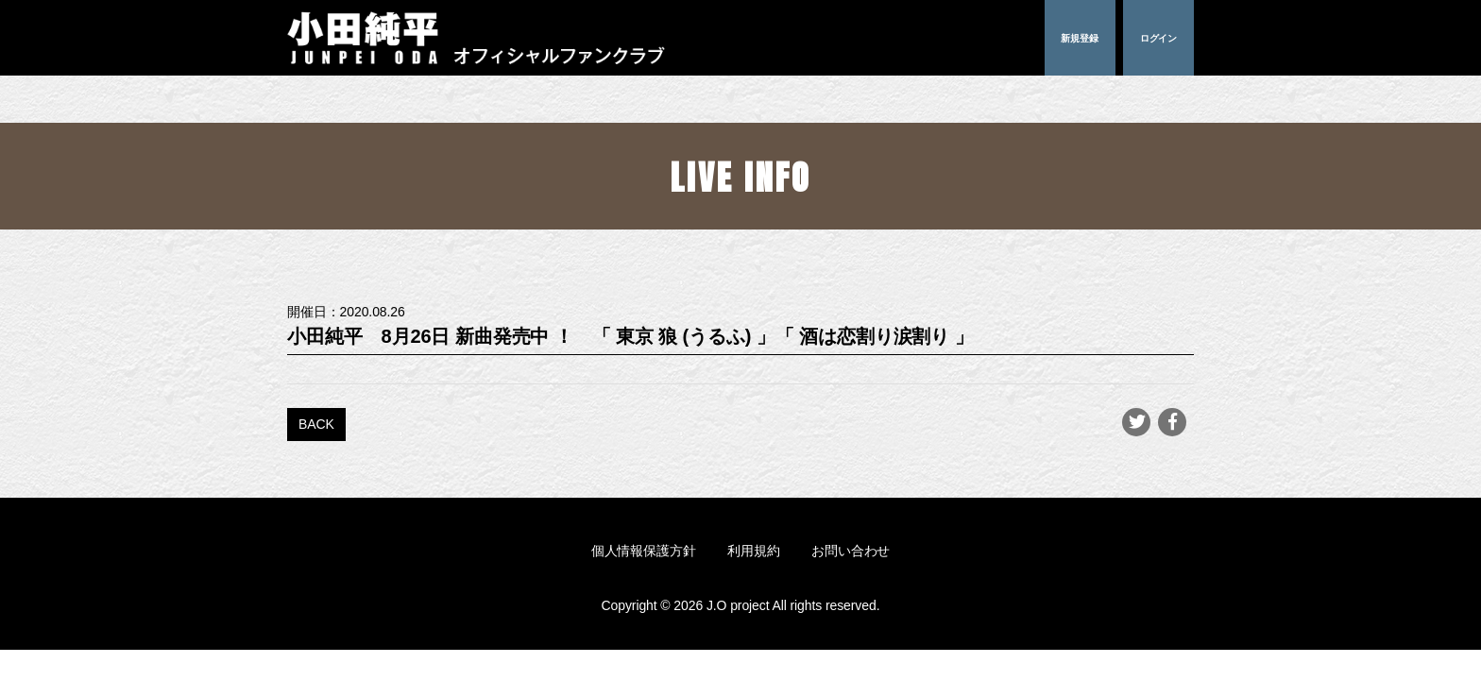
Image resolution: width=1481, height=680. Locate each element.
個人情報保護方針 (643, 550)
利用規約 (753, 550)
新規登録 (1079, 37)
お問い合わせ (850, 550)
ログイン (1159, 37)
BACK (316, 424)
